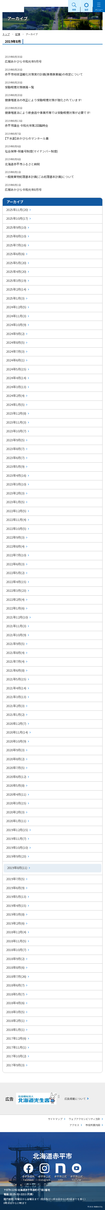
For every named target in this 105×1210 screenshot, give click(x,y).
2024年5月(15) (16, 369)
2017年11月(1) (16, 1047)
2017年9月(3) (15, 1065)
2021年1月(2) (15, 714)
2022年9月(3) (15, 537)
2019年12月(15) (17, 829)
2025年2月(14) (16, 289)
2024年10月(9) (16, 324)
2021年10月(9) (16, 635)
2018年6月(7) (15, 985)
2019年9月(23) (16, 856)
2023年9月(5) (15, 440)
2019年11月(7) (16, 838)
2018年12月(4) (16, 932)
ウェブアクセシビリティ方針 (84, 1119)
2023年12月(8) (16, 413)
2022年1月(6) (15, 608)
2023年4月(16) (16, 475)
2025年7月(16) (16, 245)
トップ (6, 34)
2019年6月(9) (15, 887)
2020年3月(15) (16, 803)
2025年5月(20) (16, 262)
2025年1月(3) (15, 298)
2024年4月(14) (16, 378)
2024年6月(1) (15, 360)
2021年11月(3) (16, 626)
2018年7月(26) (16, 976)
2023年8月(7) (15, 448)
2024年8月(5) (15, 342)
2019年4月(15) (16, 905)
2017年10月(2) (16, 1056)
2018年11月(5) (16, 941)
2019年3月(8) (15, 914)
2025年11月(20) (17, 209)
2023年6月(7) (15, 457)
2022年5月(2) (15, 572)
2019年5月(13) (16, 896)
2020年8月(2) (15, 759)
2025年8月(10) (16, 236)
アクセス (74, 1125)
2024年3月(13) (16, 386)
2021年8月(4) (15, 652)
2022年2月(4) (15, 599)
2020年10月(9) (16, 741)
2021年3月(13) (16, 696)
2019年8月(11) (17, 867)
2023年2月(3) (15, 493)
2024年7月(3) (15, 351)
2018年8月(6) (15, 967)
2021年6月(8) (15, 670)
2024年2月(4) (15, 395)
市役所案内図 (93, 1125)
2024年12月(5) (16, 307)
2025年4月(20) (16, 271)
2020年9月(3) (15, 750)
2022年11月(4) (16, 519)
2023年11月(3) (16, 422)
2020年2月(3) (15, 812)
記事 (17, 34)
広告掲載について (75, 1099)
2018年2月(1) (15, 1020)
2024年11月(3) (16, 316)
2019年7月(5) (15, 878)
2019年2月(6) (15, 923)
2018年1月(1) (15, 1029)
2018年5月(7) (15, 994)
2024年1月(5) (15, 404)
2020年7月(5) (15, 767)
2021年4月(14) (16, 688)
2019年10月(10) (17, 847)
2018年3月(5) (15, 1012)
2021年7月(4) (15, 661)
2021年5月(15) (16, 679)
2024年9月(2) (15, 333)
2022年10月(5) (16, 528)
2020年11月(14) (17, 732)
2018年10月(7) (16, 949)
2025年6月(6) (15, 253)
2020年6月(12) (16, 776)
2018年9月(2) (15, 958)
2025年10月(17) (17, 218)
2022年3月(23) (16, 590)
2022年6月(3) (15, 564)
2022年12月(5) (16, 511)
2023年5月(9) (15, 466)
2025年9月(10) (16, 227)
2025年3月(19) (16, 280)
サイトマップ (55, 1119)
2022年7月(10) (16, 555)
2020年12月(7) (16, 723)
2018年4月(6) (15, 1003)
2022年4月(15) (16, 581)
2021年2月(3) (15, 705)
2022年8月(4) (15, 546)
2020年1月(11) (16, 820)
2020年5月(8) (15, 785)
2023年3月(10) (16, 484)
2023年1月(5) (15, 502)
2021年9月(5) (15, 643)
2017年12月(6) (16, 1038)
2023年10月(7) (16, 431)
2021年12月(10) (17, 617)
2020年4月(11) (16, 794)
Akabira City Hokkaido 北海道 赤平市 (12, 6)
